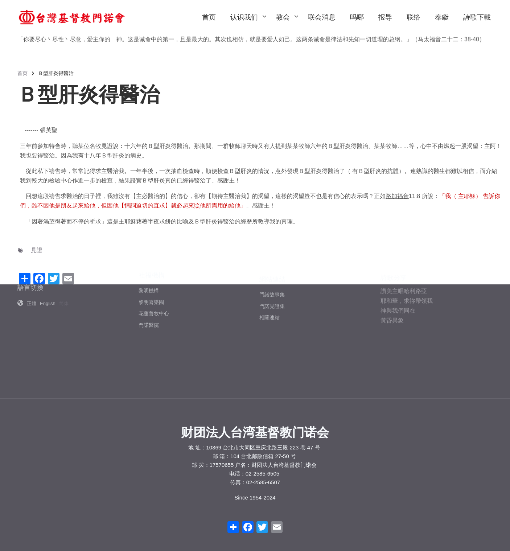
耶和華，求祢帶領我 (407, 257)
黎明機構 (149, 244)
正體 (31, 270)
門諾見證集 (272, 264)
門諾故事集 (272, 252)
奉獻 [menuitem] (442, 17)
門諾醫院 (149, 278)
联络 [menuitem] (413, 17)
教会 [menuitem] (286, 23)
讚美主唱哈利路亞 (404, 247)
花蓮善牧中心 (154, 267)
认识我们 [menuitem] (247, 23)
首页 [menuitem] (209, 17)
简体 (64, 270)
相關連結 (269, 276)
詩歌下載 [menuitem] (477, 17)
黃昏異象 (392, 276)
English (47, 270)
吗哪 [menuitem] (357, 17)
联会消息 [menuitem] (322, 17)
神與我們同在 (398, 266)
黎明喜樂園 (151, 255)
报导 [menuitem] (385, 17)
